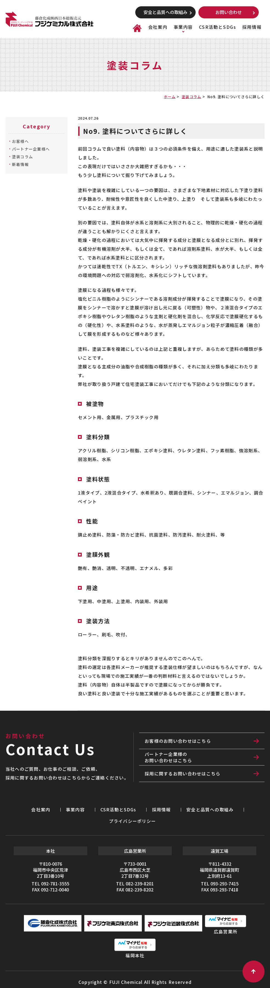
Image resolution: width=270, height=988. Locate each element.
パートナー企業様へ (31, 149)
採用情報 (251, 27)
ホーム (170, 96)
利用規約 (209, 977)
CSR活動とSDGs (217, 27)
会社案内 (157, 27)
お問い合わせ (228, 12)
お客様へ (20, 141)
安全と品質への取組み (165, 12)
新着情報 (20, 164)
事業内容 (183, 27)
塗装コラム (191, 96)
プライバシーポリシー (206, 809)
